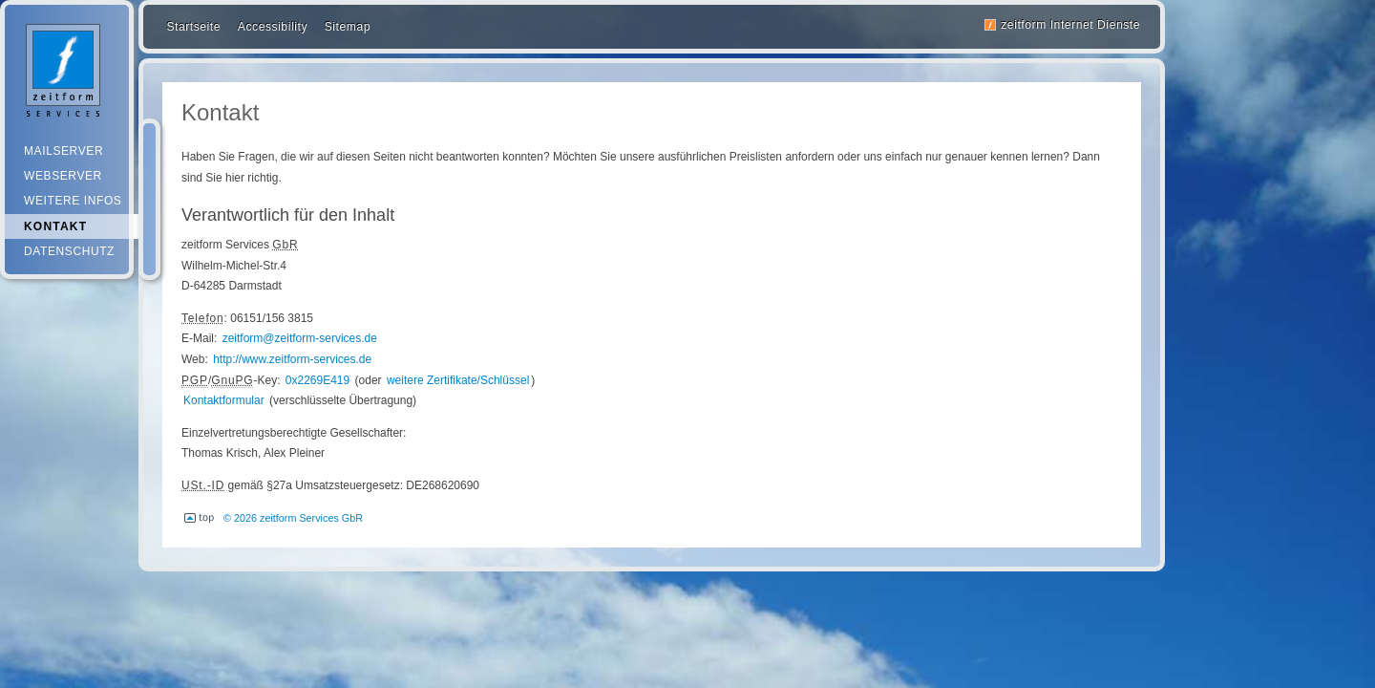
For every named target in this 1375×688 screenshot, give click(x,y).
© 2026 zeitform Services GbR (293, 518)
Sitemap (347, 26)
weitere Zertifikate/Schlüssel (458, 380)
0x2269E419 (317, 380)
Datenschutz (69, 251)
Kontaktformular (223, 400)
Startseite (193, 26)
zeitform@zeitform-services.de (299, 338)
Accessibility (272, 26)
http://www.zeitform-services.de (292, 359)
